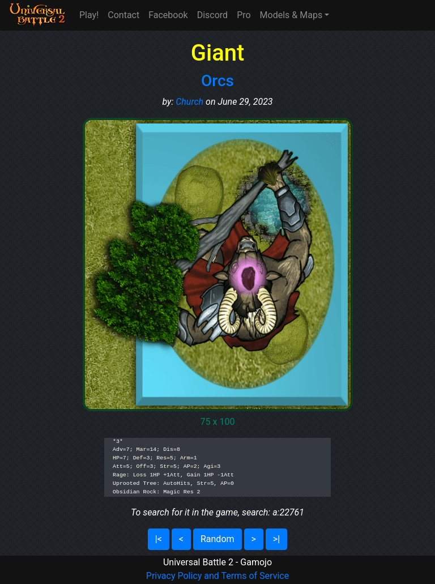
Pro (243, 15)
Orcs (217, 80)
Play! (89, 15)
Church (189, 101)
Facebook (167, 15)
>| (276, 539)
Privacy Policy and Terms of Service (217, 575)
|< (158, 539)
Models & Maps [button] (291, 15)
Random (217, 539)
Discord (212, 15)
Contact (123, 15)
